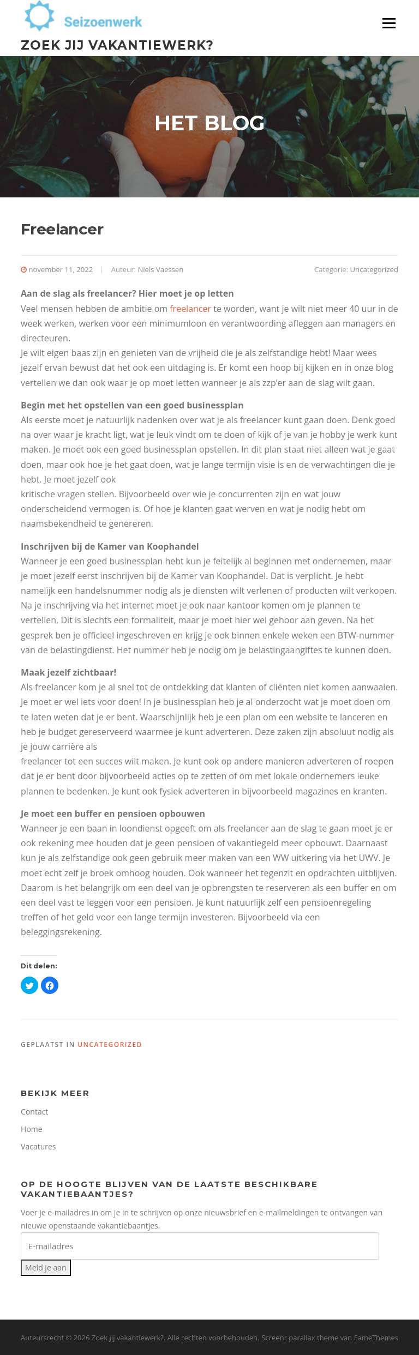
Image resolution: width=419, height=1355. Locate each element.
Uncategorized (374, 269)
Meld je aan (46, 1267)
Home (32, 1129)
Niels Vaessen (160, 269)
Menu (388, 23)
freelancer (190, 309)
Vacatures (38, 1146)
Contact (34, 1111)
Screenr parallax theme (299, 1337)
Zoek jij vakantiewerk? (117, 44)
